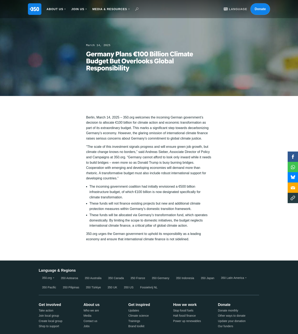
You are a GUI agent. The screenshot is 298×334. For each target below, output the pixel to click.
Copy (293, 198)
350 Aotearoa (69, 278)
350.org (47, 278)
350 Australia (93, 278)
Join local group (49, 315)
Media (87, 315)
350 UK (112, 287)
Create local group (50, 321)
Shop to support (49, 326)
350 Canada (116, 278)
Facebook (293, 157)
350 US (128, 287)
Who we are (91, 310)
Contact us (90, 321)
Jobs (86, 326)
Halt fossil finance (184, 315)
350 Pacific (49, 287)
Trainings (134, 321)
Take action (46, 310)
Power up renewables (187, 321)
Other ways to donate (231, 315)
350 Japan (207, 278)
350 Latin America (232, 278)
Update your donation (232, 321)
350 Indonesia (185, 278)
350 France (138, 278)
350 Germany (160, 278)
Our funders (225, 326)
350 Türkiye (93, 287)
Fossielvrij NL (148, 287)
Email (293, 187)
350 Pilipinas (71, 287)
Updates (133, 310)
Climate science (138, 315)
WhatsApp (293, 167)
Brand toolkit (136, 326)
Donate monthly (228, 310)
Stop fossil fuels (183, 310)
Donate (260, 9)
